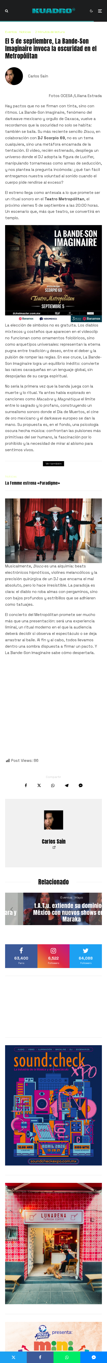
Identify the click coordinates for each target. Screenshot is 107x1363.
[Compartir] (26, 785)
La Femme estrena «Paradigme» (32, 483)
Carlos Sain (38, 76)
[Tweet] (39, 785)
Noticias (25, 32)
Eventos (11, 32)
